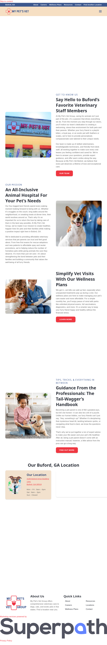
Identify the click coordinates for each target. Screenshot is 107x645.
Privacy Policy (6, 644)
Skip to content (6, 1)
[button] (100, 11)
